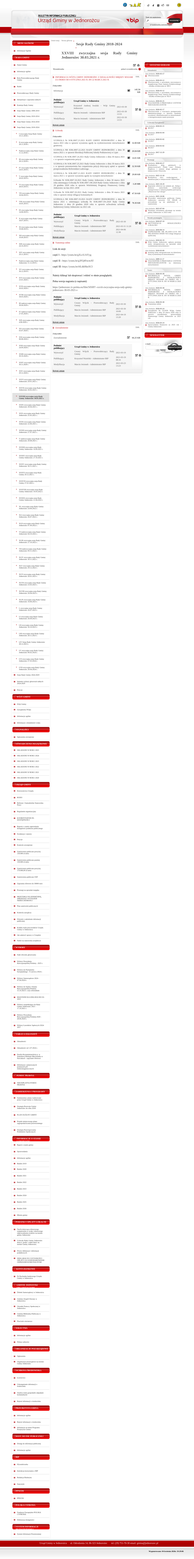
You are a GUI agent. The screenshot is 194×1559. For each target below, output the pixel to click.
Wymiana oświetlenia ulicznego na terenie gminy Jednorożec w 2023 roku (164, 211)
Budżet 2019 (21, 1164)
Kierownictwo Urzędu (25, 791)
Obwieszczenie (153, 76)
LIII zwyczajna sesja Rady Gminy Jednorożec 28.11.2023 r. (31, 634)
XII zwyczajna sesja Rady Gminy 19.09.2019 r (31, 236)
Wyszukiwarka (22, 1464)
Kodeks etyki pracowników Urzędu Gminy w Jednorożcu (30, 928)
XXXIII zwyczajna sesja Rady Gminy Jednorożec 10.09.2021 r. (31, 448)
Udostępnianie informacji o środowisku (27, 1385)
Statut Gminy (22, 65)
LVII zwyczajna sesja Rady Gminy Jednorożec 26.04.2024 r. (32, 668)
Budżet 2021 (21, 1176)
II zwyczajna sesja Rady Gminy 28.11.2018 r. (31, 143)
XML (138, 77)
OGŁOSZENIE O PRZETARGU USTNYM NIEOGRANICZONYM (164, 104)
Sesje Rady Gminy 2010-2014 (28, 116)
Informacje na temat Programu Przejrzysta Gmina (28, 1428)
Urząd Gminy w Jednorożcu (69, 20)
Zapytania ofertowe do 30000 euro (30, 884)
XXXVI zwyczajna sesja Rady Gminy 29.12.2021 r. (30, 474)
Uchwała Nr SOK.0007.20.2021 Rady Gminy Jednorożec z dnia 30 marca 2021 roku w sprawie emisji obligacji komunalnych (89, 193)
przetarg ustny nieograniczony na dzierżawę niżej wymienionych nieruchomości (164, 253)
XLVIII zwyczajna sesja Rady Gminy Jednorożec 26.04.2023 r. (33, 592)
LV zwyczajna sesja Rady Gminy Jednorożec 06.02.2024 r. (31, 651)
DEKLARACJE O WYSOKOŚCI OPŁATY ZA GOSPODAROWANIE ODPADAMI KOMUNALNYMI (31, 1260)
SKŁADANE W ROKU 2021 (28, 772)
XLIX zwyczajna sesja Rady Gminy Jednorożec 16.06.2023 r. (32, 601)
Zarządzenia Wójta (24, 710)
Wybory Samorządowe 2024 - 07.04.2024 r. (28, 979)
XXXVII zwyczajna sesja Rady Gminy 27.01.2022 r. (30, 482)
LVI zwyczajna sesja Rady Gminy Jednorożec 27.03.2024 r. (31, 660)
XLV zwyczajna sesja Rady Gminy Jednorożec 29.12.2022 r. (32, 567)
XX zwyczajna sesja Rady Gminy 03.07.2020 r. (31, 330)
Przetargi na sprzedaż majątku (28, 890)
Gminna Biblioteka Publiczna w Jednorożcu (29, 1315)
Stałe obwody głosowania (26, 955)
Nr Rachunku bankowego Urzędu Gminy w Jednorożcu (29, 1277)
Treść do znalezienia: (153, 17)
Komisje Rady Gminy (25, 105)
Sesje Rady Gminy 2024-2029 (28, 675)
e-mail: (148, 344)
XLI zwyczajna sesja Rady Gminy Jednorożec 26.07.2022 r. (31, 516)
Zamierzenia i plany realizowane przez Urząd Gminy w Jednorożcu (29, 1099)
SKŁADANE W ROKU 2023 (28, 761)
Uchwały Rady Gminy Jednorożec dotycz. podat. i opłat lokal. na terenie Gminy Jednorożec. (29, 1242)
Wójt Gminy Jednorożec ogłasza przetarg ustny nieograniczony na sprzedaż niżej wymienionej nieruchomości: (164, 244)
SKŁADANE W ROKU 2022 (28, 767)
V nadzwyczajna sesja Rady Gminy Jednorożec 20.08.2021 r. (32, 440)
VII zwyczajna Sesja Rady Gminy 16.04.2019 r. (31, 194)
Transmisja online (62, 242)
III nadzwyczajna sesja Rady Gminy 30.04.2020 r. (32, 304)
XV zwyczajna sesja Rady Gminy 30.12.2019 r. (31, 270)
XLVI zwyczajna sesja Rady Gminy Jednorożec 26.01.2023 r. (32, 575)
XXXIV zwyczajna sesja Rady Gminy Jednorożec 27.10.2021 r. (31, 457)
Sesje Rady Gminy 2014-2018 (28, 122)
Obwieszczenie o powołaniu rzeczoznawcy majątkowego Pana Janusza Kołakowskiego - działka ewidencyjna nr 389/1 (164, 84)
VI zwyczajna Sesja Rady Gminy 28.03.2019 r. (31, 186)
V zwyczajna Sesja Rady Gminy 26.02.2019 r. (31, 177)
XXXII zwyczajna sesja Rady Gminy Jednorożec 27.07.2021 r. (33, 431)
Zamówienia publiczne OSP (27, 877)
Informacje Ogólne (24, 51)
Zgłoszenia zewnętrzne (25, 737)
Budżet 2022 (21, 1182)
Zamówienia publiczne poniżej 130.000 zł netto (28, 861)
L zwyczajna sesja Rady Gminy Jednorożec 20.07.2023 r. (30, 609)
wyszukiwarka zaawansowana (161, 24)
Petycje (19, 690)
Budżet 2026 (21, 1208)
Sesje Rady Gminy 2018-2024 (28, 127)
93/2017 (151, 141)
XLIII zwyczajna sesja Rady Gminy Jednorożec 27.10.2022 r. (32, 541)
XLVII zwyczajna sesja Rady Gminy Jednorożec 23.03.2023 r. (32, 584)
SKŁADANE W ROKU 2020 (28, 778)
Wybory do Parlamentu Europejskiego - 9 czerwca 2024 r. (29, 971)
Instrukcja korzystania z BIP (27, 1471)
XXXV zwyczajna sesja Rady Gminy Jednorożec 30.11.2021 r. (33, 465)
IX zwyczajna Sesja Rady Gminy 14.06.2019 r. (31, 211)
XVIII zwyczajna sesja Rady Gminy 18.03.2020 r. (32, 296)
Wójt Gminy (21, 704)
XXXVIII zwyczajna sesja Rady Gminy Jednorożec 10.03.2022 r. (31, 490)
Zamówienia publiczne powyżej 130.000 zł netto (29, 852)
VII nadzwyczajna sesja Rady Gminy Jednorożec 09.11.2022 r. (33, 550)
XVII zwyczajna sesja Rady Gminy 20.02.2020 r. (32, 287)
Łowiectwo (21, 1378)
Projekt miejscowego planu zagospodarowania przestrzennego (29, 1122)
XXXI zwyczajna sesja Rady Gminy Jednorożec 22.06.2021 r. (32, 423)
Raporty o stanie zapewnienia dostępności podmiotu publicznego (30, 827)
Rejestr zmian (59, 125)
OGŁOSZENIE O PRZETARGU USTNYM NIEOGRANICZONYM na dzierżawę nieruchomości (164, 263)
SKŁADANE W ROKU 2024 (28, 756)
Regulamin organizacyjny (26, 811)
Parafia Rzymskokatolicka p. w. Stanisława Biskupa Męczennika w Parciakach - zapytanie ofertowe (30, 1056)
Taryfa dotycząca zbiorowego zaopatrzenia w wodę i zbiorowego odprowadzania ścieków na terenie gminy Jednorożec (30, 1232)
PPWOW (20, 1498)
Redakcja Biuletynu (24, 1477)
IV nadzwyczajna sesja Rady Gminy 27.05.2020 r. (32, 313)
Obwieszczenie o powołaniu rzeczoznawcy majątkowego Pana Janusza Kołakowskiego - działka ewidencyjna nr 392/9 (164, 94)
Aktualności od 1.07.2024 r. (27, 1048)
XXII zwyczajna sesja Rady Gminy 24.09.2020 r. (32, 346)
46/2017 (151, 128)
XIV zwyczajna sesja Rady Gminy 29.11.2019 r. (31, 253)
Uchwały (59, 130)
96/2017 (151, 154)
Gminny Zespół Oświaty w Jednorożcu (27, 1300)
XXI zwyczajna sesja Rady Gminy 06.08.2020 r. (31, 338)
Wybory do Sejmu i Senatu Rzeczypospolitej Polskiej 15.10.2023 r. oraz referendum (28, 989)
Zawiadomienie (61, 328)
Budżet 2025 (21, 1202)
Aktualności (21, 1041)
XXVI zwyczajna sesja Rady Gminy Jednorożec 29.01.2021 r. (32, 380)
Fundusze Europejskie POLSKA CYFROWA (29, 1513)
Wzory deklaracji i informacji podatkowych (28, 1252)
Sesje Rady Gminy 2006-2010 (28, 111)
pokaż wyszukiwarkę (129, 69)
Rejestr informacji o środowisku (29, 1401)
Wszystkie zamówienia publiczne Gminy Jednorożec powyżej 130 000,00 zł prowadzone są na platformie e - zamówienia (164, 201)
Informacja (58, 91)
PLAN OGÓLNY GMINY (27, 1115)
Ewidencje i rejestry (24, 834)
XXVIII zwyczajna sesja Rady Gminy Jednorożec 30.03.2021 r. (31, 397)
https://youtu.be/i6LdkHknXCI (77, 266)
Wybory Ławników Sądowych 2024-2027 (30, 1026)
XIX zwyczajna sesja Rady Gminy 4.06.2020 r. (31, 321)
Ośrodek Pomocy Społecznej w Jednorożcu (28, 1307)
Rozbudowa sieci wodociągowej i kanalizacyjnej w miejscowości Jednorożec (164, 178)
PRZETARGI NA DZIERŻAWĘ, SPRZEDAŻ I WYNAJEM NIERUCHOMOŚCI (29, 898)
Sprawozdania (22, 1151)
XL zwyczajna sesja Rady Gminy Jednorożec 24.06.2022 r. (31, 507)
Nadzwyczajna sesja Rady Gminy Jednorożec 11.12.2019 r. (31, 262)
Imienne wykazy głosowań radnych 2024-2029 (30, 682)
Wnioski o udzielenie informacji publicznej (29, 920)
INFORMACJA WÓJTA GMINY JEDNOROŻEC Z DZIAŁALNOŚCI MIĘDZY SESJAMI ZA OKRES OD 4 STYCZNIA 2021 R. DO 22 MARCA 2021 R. (94, 78)
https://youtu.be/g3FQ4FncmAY (78, 260)
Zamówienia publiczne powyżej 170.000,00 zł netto (29, 869)
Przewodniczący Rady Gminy (28, 93)
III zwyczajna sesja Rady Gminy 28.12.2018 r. (31, 160)
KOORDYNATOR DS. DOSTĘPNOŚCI (25, 819)
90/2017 (151, 148)
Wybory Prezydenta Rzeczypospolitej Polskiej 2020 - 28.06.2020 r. (29, 1017)
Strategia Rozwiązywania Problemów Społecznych (26, 1131)
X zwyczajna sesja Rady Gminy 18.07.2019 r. (31, 219)
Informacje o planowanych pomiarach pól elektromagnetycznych (27, 1067)
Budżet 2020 (21, 1169)
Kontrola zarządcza (24, 913)
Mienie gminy (22, 1215)
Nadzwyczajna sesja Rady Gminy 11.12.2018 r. (31, 152)
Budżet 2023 (21, 1189)
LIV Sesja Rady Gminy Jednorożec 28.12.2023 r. (32, 643)
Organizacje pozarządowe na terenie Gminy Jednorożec (30, 1363)
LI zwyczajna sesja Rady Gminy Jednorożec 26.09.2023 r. (31, 618)
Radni (19, 86)
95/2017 (151, 135)
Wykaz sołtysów (23, 1342)
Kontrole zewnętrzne (25, 845)
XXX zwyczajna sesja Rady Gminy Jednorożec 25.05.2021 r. (32, 414)
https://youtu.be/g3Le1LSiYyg (76, 254)
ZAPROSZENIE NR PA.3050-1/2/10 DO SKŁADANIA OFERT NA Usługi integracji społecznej (164, 233)
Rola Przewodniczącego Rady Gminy (28, 79)
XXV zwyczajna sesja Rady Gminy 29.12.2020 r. (32, 372)
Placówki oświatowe (24, 1321)
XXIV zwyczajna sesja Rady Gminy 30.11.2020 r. (32, 363)
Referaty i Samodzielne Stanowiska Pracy (30, 804)
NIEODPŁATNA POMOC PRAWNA (27, 1084)
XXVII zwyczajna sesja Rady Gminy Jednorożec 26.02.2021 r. (33, 389)
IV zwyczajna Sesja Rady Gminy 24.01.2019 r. (31, 169)
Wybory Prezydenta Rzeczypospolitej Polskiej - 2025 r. (30, 962)
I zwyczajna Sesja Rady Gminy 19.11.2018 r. (30, 135)
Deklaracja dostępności (25, 1520)
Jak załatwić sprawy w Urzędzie (29, 935)
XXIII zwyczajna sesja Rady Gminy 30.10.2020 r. (32, 355)
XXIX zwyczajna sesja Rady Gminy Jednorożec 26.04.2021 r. (32, 406)
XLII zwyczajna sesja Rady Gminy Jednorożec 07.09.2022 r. (32, 524)
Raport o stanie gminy (25, 1145)
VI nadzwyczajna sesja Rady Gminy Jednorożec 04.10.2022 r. (32, 533)
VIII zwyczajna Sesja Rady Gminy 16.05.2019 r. (32, 202)
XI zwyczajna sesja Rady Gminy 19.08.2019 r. (31, 228)
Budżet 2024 (21, 1195)
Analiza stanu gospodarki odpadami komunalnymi (30, 1394)
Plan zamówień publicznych (27, 906)
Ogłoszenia (21, 1356)
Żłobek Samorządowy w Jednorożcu (30, 1292)
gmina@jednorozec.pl (147, 1543)
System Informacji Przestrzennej (29, 1534)
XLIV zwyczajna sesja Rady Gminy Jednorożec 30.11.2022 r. (32, 558)
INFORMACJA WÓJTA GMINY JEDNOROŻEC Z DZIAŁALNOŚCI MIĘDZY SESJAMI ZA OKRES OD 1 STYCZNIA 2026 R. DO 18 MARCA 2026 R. (164, 279)
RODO (19, 797)
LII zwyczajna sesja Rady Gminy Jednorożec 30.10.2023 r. (31, 626)
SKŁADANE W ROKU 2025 (28, 750)
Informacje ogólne (24, 71)
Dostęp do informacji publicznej (29, 1444)
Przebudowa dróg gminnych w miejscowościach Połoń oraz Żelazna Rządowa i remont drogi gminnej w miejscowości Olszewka (164, 168)
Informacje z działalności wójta (28, 723)
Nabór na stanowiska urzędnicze (29, 941)
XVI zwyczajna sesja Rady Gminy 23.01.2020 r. (31, 279)
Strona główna (66, 40)
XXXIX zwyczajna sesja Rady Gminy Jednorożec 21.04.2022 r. (31, 499)
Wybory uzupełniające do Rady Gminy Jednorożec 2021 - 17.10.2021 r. (28, 1006)
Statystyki (21, 1484)
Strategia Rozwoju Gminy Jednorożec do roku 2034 (26, 1107)
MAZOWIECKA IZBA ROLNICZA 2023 (30, 998)
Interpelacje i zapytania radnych (29, 100)
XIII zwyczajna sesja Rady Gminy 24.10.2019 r (31, 245)
